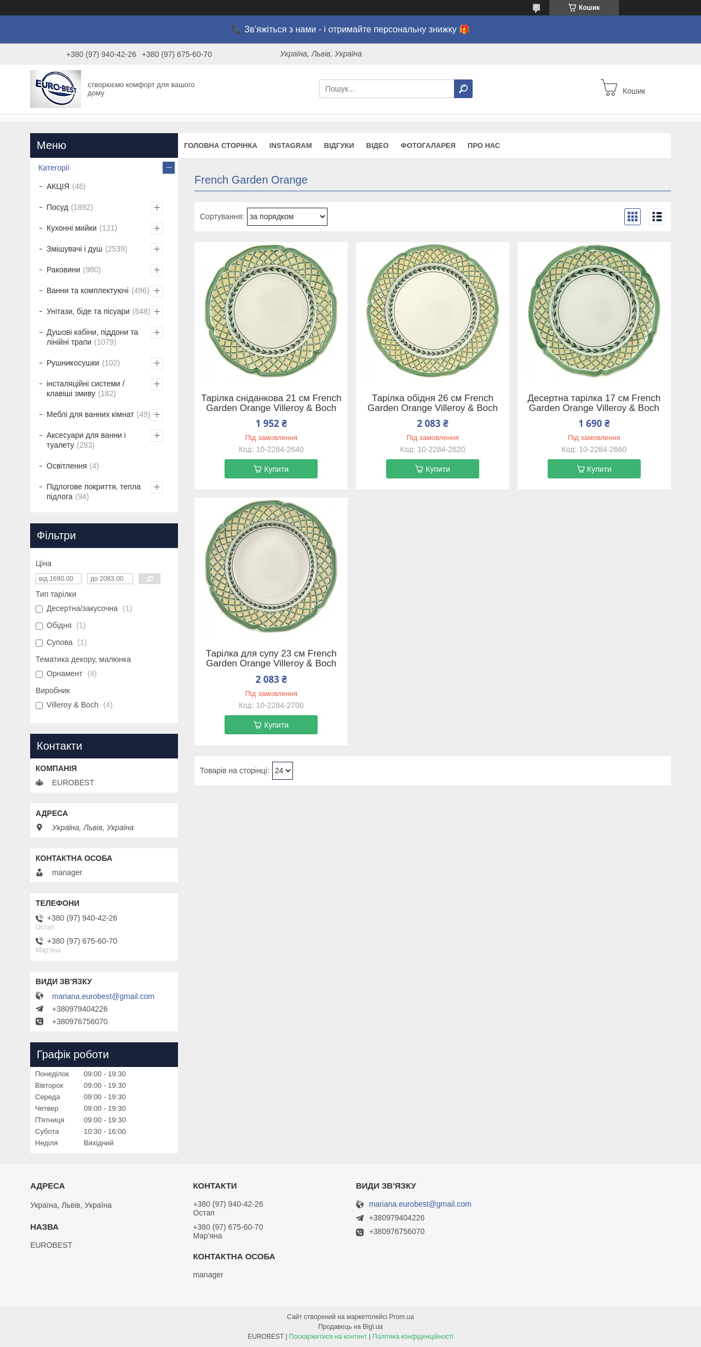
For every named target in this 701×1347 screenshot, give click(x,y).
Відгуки (339, 145)
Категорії (54, 167)
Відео (377, 145)
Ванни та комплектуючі (88, 290)
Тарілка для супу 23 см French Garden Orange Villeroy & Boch (271, 659)
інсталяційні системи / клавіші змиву (85, 388)
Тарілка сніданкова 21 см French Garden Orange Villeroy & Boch (271, 403)
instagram (290, 145)
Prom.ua (401, 1317)
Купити (276, 469)
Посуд (57, 207)
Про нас (484, 145)
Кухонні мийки (71, 228)
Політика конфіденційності (412, 1336)
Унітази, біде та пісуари (88, 311)
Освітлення (67, 465)
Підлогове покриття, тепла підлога (94, 491)
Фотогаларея (428, 145)
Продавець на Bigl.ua (350, 1327)
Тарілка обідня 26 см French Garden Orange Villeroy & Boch (432, 403)
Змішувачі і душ (74, 248)
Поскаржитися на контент (328, 1336)
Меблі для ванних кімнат (90, 414)
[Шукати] (463, 88)
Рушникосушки (73, 362)
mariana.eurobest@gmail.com (103, 996)
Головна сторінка (220, 145)
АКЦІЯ (58, 186)
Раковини (64, 269)
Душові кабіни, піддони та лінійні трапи (92, 337)
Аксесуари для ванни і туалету (86, 440)
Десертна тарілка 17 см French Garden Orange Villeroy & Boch (593, 403)
